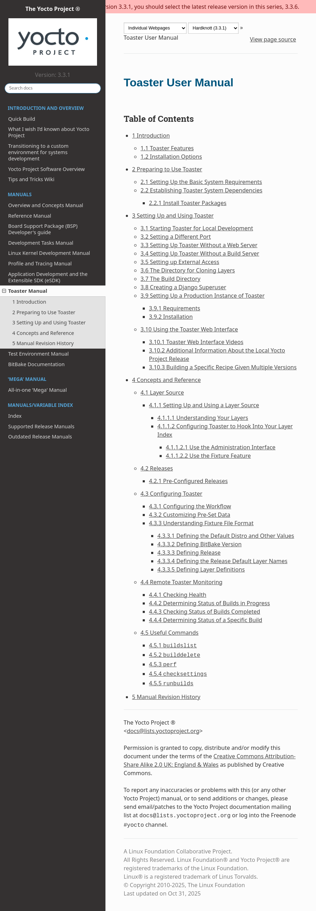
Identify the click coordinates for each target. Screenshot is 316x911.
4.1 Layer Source (162, 392)
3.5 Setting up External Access (180, 262)
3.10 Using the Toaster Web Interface (189, 329)
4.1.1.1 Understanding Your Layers (202, 418)
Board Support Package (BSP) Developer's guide (42, 229)
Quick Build (21, 118)
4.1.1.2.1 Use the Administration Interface (221, 447)
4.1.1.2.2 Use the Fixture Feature (208, 456)
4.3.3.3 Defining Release (189, 552)
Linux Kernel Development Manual (49, 253)
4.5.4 (178, 674)
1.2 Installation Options (171, 156)
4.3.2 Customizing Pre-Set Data (189, 515)
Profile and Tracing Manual (40, 263)
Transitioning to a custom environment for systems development (38, 152)
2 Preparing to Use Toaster (43, 312)
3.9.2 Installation (171, 317)
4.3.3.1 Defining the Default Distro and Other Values (225, 536)
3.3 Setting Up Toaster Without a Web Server (199, 245)
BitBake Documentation (36, 364)
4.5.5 (171, 683)
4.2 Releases (157, 468)
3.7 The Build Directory (170, 279)
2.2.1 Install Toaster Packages (187, 203)
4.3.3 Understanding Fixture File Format (201, 523)
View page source (273, 39)
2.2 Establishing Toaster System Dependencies (202, 190)
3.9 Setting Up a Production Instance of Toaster (203, 295)
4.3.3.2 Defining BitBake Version (199, 544)
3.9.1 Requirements (174, 308)
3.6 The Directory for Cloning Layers (188, 270)
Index (14, 415)
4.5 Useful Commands (170, 632)
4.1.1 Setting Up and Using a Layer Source (204, 405)
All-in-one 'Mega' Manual (37, 390)
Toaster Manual (24, 291)
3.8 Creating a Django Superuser (183, 287)
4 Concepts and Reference (43, 333)
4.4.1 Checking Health (177, 595)
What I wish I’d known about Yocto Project (48, 132)
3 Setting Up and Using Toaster (49, 322)
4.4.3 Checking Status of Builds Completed (204, 611)
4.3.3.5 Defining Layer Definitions (201, 569)
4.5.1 (173, 645)
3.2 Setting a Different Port (176, 236)
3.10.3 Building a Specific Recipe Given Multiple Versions (223, 367)
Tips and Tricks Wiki (31, 179)
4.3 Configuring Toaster (171, 493)
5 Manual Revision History (43, 343)
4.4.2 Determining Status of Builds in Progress (209, 603)
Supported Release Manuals (41, 426)
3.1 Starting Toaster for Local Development (197, 228)
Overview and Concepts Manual (45, 205)
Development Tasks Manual (40, 242)
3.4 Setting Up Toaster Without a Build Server (200, 253)
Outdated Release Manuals (40, 436)
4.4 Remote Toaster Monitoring (182, 582)
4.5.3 (163, 664)
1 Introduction (29, 301)
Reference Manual (29, 215)
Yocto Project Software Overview (46, 169)
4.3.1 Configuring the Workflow (190, 506)
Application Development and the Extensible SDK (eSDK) (48, 277)
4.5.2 (174, 655)
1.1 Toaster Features (167, 148)
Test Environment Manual (38, 353)
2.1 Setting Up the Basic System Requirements (201, 182)
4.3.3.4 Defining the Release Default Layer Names (222, 561)
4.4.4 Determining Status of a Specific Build (205, 620)
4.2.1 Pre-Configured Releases (188, 481)
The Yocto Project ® (53, 36)
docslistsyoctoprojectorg (163, 731)
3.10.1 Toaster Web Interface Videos (196, 342)
